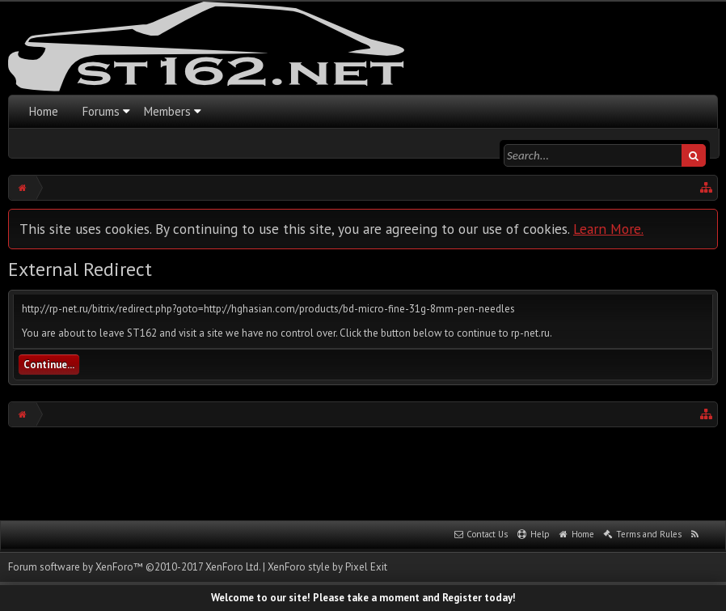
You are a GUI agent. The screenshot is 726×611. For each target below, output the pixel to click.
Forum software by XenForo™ (134, 567)
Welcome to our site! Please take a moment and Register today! (363, 598)
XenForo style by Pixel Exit (327, 567)
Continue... (48, 364)
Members (167, 111)
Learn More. (608, 228)
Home (43, 111)
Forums (101, 111)
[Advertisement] (363, 471)
